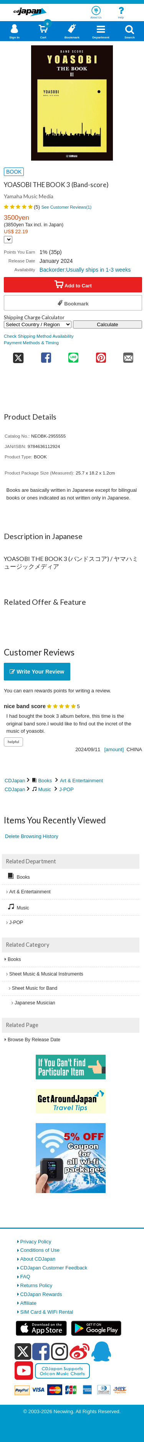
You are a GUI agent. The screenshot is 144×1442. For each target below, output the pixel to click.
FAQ (25, 1276)
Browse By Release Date (34, 1039)
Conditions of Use (40, 1250)
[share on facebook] (46, 355)
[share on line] (73, 355)
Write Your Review (37, 672)
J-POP (66, 789)
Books (45, 780)
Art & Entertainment (81, 780)
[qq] (101, 1351)
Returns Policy (36, 1285)
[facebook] (41, 1351)
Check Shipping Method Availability (39, 336)
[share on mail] (128, 355)
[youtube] (24, 1371)
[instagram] (59, 1351)
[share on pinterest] (100, 355)
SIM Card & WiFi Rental (46, 1312)
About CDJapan (38, 1259)
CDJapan (15, 780)
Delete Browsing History (31, 836)
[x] (23, 1352)
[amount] (114, 749)
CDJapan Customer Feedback (54, 1268)
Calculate (107, 324)
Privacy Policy (35, 1242)
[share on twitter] (18, 355)
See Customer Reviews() (66, 207)
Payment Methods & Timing (31, 342)
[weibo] (79, 1351)
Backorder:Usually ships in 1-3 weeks (85, 270)
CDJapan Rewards (41, 1294)
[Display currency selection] (8, 239)
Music (44, 789)
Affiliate (28, 1303)
